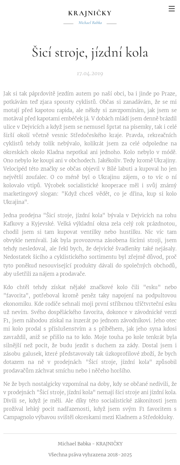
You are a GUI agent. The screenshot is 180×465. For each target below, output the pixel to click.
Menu (172, 8)
